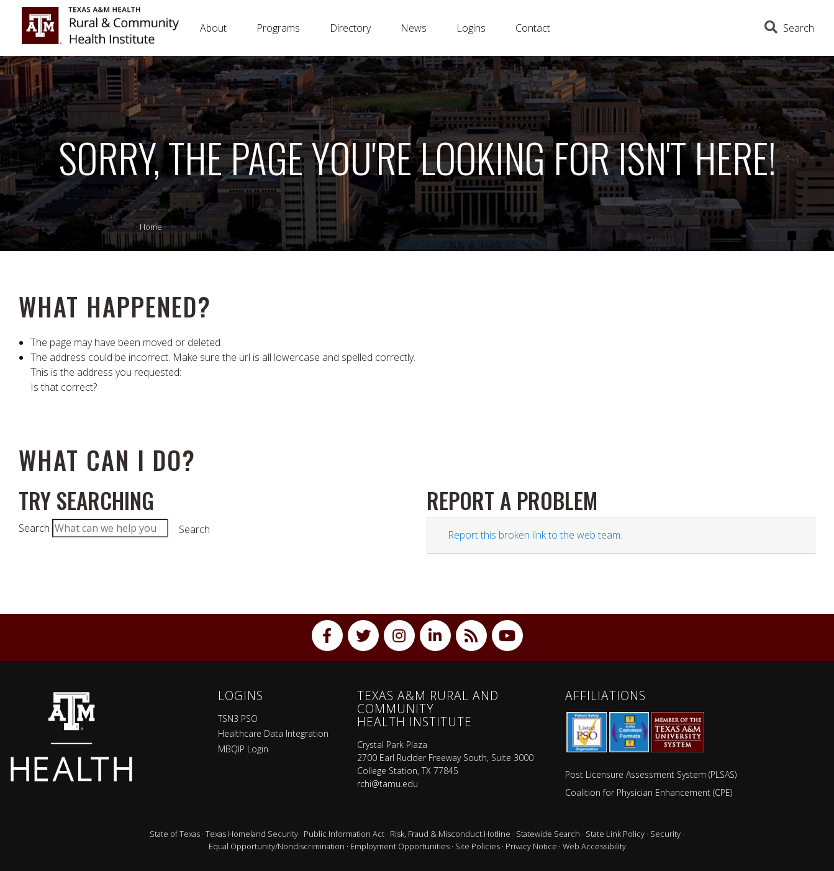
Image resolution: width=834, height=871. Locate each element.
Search (34, 528)
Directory (350, 28)
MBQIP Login (243, 749)
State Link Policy (615, 833)
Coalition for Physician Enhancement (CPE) (648, 792)
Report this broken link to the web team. (535, 535)
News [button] (414, 28)
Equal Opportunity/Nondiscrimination (277, 846)
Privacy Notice (531, 846)
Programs (278, 28)
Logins (471, 28)
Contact (532, 28)
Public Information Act (344, 833)
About (213, 28)
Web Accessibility (594, 846)
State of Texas (175, 833)
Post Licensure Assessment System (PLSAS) (651, 774)
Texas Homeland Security (252, 833)
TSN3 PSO (238, 718)
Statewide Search (548, 833)
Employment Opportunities (400, 846)
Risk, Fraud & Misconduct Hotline (450, 833)
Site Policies (477, 846)
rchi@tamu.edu (387, 784)
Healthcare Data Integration (273, 733)
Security (665, 833)
